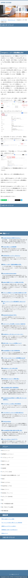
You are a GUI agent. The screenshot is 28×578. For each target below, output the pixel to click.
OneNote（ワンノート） (7, 493)
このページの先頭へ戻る (14, 571)
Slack (3, 478)
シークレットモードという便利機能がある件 (14, 358)
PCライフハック (11, 19)
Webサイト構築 (5, 464)
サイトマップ (16, 574)
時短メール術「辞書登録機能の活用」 (12, 264)
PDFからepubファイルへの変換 (7, 519)
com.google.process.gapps (9, 273)
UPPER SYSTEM (6, 2)
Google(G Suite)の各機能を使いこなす (11, 475)
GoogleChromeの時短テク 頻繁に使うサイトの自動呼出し (14, 398)
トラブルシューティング (7, 457)
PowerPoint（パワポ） (7, 485)
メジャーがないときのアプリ (10, 439)
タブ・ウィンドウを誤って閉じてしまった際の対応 (11, 522)
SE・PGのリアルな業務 (7, 507)
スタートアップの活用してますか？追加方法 (14, 323)
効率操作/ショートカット (8, 454)
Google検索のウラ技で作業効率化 (11, 350)
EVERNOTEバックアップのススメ (11, 255)
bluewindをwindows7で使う (10, 315)
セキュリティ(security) (7, 496)
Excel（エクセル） (6, 482)
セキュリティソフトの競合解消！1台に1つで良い (14, 302)
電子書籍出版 (5, 510)
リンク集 (11, 574)
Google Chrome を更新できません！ (12, 238)
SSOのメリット (4, 533)
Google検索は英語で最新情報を (11, 387)
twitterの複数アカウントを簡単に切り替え (13, 282)
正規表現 (4, 468)
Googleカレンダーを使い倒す (10, 368)
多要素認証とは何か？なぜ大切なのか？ (9, 529)
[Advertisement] (14, 37)
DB (2, 500)
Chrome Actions (7, 421)
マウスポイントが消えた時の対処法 (12, 403)
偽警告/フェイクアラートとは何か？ (8, 526)
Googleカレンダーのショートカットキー (13, 334)
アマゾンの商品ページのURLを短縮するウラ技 (14, 292)
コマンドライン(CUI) (7, 471)
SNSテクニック (5, 461)
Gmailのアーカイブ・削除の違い (11, 378)
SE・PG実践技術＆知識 (7, 503)
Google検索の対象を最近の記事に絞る (12, 430)
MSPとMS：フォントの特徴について (12, 343)
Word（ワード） (6, 489)
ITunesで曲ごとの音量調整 (9, 246)
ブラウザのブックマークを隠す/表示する (13, 412)
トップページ (4, 19)
